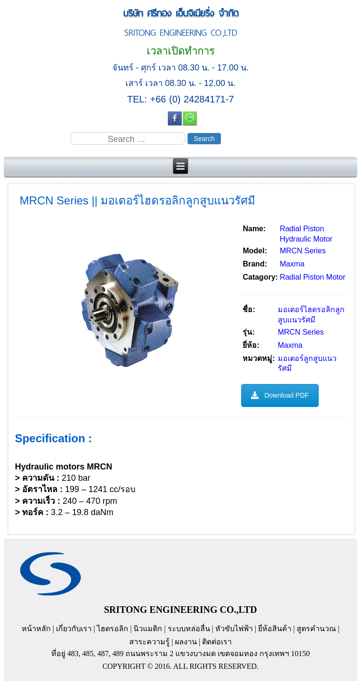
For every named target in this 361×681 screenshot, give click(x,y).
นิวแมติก (147, 629)
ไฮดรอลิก (112, 629)
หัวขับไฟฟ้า (234, 629)
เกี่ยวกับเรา (74, 629)
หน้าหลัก (36, 629)
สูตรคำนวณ (316, 629)
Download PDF (279, 395)
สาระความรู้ (149, 642)
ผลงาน (186, 642)
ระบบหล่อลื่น (189, 629)
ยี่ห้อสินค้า (274, 629)
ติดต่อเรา (217, 642)
